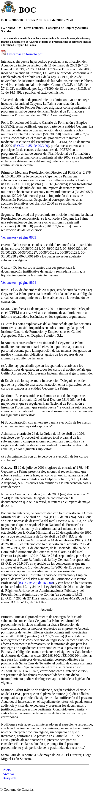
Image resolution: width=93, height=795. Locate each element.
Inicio (7, 770)
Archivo (8, 774)
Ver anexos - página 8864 (18, 282)
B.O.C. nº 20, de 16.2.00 (36, 583)
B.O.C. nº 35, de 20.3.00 (31, 146)
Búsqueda (9, 778)
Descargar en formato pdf (25, 54)
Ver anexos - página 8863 (18, 237)
